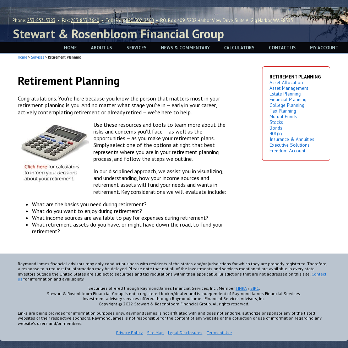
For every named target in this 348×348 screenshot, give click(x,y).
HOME (70, 48)
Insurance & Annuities (292, 139)
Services (37, 57)
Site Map (155, 332)
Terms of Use (219, 332)
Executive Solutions (290, 145)
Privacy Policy (129, 332)
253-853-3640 (85, 20)
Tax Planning (283, 111)
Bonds (276, 128)
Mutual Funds (283, 116)
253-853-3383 (41, 20)
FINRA (241, 288)
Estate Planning (285, 94)
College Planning (287, 105)
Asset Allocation (286, 82)
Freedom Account (287, 150)
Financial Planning (288, 99)
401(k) (276, 133)
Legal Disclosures (185, 332)
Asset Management (289, 88)
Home (22, 57)
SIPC (254, 288)
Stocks (276, 122)
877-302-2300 (140, 20)
